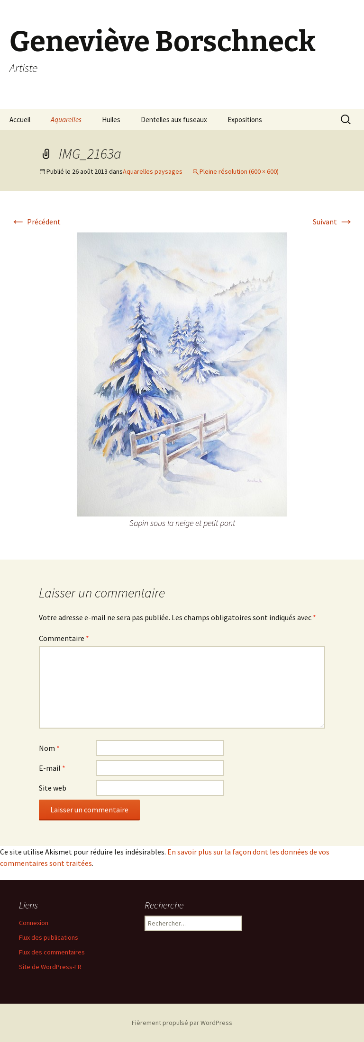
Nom (49, 748)
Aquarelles (66, 119)
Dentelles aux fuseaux (174, 119)
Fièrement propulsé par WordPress (182, 1022)
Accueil (19, 119)
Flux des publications (48, 937)
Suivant (333, 221)
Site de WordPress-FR (50, 966)
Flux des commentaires (52, 952)
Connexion (33, 922)
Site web (52, 788)
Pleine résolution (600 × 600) (239, 171)
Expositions (245, 119)
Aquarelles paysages (152, 171)
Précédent (35, 221)
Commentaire (64, 638)
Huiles (111, 119)
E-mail (52, 768)
